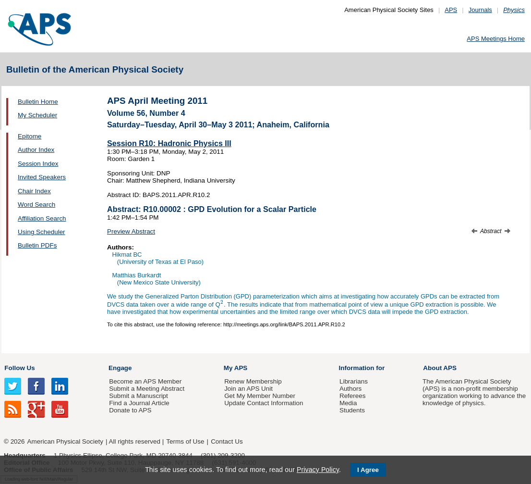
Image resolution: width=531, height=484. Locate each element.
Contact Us (226, 441)
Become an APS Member (145, 381)
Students (352, 410)
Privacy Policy (318, 469)
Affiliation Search (42, 218)
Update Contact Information (263, 403)
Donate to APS (130, 410)
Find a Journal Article (139, 403)
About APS (440, 368)
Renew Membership (253, 381)
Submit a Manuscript (138, 395)
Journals (480, 9)
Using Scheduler (41, 232)
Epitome (29, 136)
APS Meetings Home (496, 38)
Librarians (353, 381)
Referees (352, 395)
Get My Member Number (259, 395)
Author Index (36, 149)
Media (348, 403)
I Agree (368, 469)
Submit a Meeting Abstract (146, 388)
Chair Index (34, 191)
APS (451, 9)
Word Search (36, 204)
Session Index (38, 163)
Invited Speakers (42, 177)
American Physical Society (65, 441)
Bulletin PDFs (37, 245)
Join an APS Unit (248, 388)
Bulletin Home (38, 101)
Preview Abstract (131, 231)
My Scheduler (37, 115)
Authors (350, 388)
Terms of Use (185, 441)
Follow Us (19, 368)
